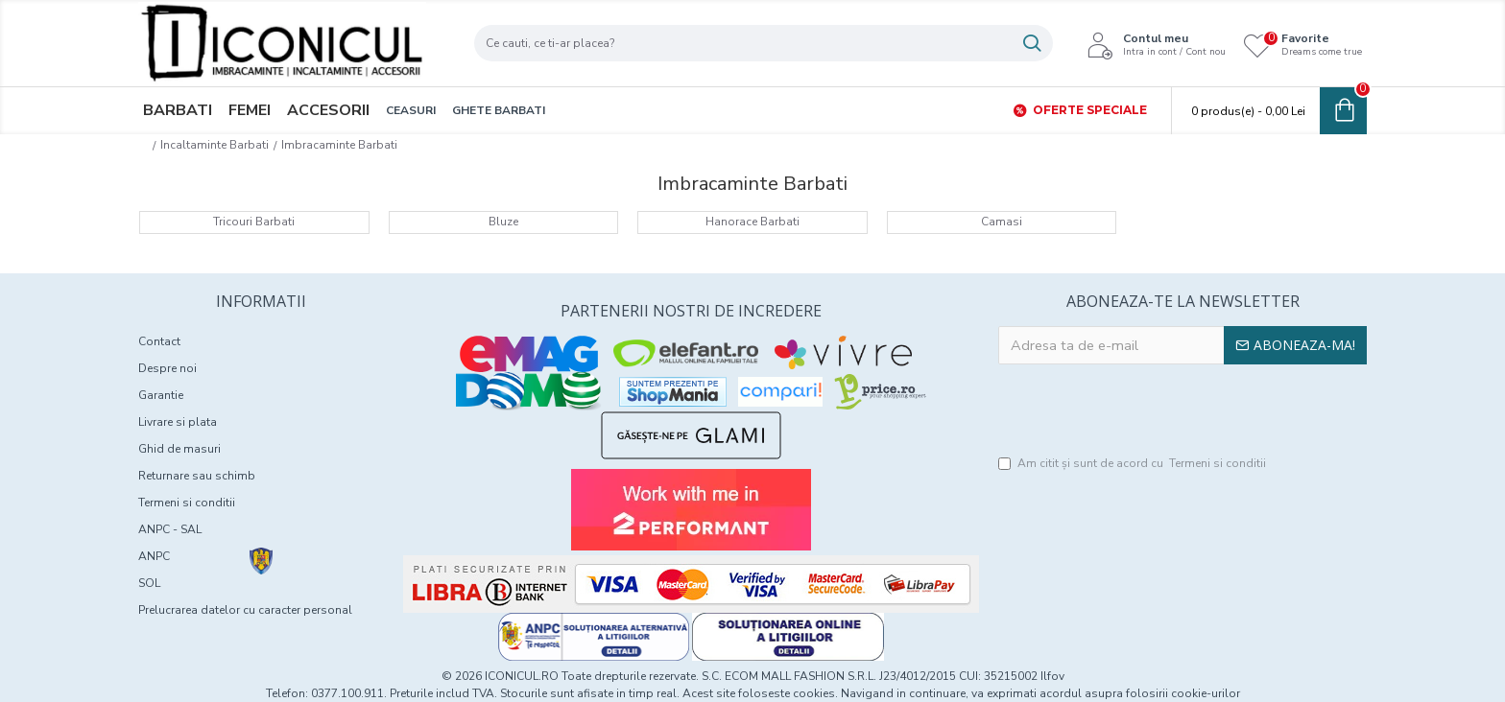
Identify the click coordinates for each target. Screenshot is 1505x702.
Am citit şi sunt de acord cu (1133, 465)
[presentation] (1182, 411)
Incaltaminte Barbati (214, 144)
